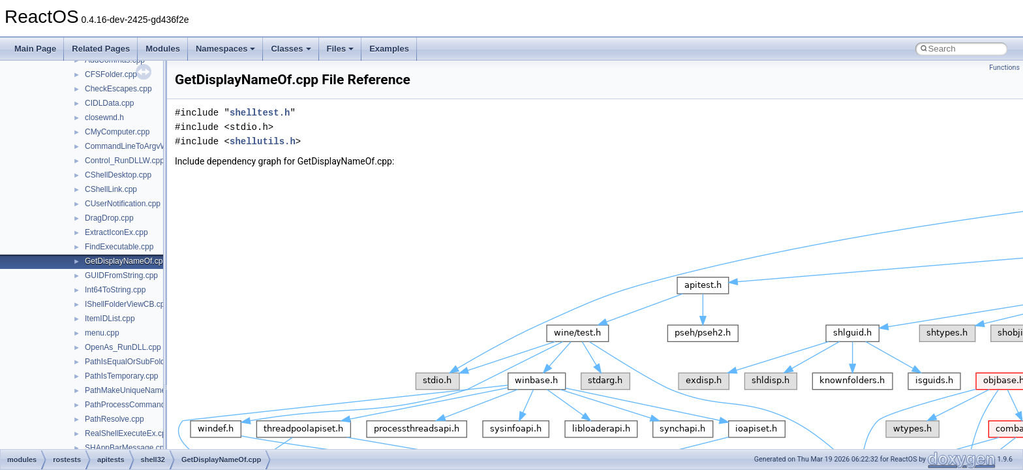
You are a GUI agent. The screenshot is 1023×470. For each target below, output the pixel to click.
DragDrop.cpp (109, 218)
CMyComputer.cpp (117, 131)
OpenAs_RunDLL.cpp (123, 347)
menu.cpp (102, 332)
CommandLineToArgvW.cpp (133, 146)
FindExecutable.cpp (119, 246)
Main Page (35, 49)
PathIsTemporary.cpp (122, 376)
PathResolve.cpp (114, 419)
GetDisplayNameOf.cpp (126, 261)
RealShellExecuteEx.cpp (127, 433)
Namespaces (226, 49)
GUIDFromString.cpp (121, 275)
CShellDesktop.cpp (118, 175)
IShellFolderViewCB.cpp (127, 304)
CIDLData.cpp (109, 103)
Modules (162, 49)
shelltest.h (260, 112)
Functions (1004, 67)
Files (340, 49)
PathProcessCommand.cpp (132, 404)
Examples (389, 49)
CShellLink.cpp (111, 189)
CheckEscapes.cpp (118, 88)
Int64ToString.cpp (115, 289)
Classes (291, 49)
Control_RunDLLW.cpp (124, 160)
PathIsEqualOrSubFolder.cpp (135, 361)
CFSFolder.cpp (111, 74)
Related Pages (101, 49)
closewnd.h (104, 117)
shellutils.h (263, 141)
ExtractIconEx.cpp (116, 232)
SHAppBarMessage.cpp (126, 447)
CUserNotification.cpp (122, 203)
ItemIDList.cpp (110, 318)
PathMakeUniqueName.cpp (133, 390)
